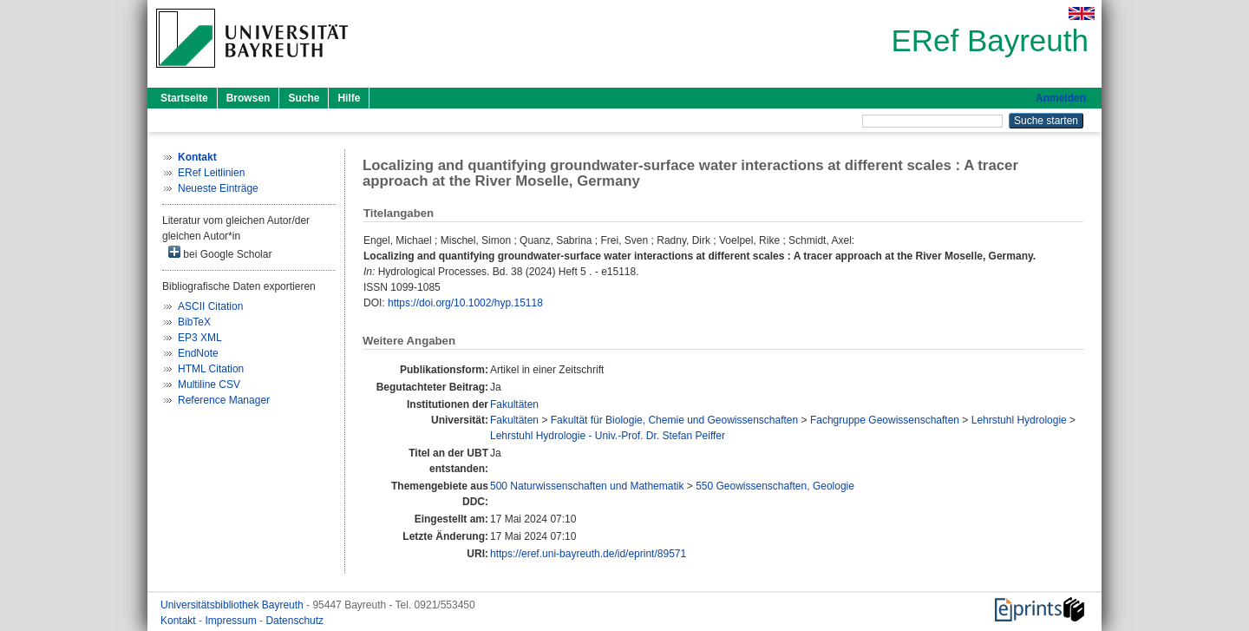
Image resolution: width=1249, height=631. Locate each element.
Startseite (184, 98)
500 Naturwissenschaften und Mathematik (586, 486)
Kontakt (179, 621)
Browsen (248, 98)
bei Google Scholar (219, 253)
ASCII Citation (210, 306)
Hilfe (348, 98)
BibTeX (194, 322)
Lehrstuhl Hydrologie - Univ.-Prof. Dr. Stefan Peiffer (607, 436)
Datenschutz (294, 621)
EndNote (198, 353)
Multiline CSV (209, 384)
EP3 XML (200, 338)
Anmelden (1061, 98)
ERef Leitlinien (211, 173)
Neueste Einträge (218, 188)
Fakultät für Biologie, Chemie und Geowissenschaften (675, 420)
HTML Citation (211, 369)
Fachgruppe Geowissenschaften (884, 420)
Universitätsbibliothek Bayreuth (233, 605)
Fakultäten (514, 404)
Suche (303, 98)
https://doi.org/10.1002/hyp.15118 (465, 303)
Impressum (232, 621)
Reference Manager (224, 400)
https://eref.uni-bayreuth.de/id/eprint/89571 (588, 554)
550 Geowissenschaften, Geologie (775, 486)
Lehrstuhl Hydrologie (1019, 420)
